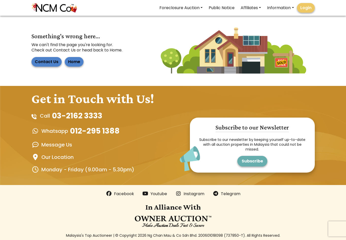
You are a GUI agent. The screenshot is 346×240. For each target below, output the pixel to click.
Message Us (56, 145)
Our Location (57, 157)
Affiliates (249, 8)
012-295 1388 (95, 131)
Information (279, 8)
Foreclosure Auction (179, 8)
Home (74, 62)
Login (305, 8)
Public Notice (222, 8)
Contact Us (46, 62)
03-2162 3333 (77, 115)
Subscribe (252, 161)
